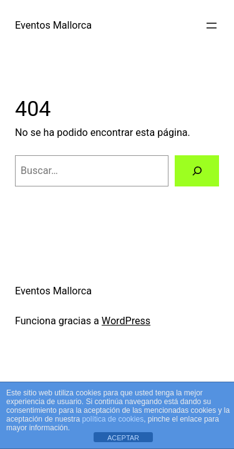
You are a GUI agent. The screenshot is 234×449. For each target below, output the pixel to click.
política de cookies (113, 419)
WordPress (126, 321)
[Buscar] (197, 170)
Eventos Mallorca (53, 25)
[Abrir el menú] (211, 25)
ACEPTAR (123, 438)
